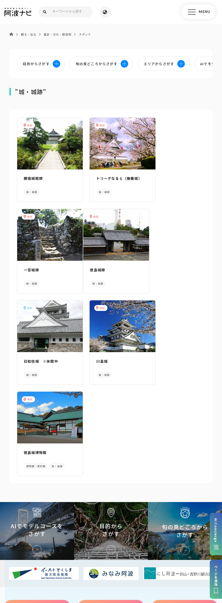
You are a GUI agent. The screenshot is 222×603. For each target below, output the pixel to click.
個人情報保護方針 (100, 564)
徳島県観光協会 (65, 571)
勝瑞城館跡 (32, 177)
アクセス (184, 510)
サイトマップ (71, 564)
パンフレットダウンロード (37, 510)
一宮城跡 (160, 177)
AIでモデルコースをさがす (37, 434)
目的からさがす (111, 434)
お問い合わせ (163, 571)
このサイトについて (40, 564)
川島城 (158, 267)
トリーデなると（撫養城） (110, 177)
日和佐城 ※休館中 (105, 267)
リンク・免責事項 (133, 564)
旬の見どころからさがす (185, 434)
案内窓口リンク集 (111, 510)
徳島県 (142, 571)
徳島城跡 (30, 267)
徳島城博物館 (34, 356)
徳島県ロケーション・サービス (107, 571)
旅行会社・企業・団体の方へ (175, 564)
